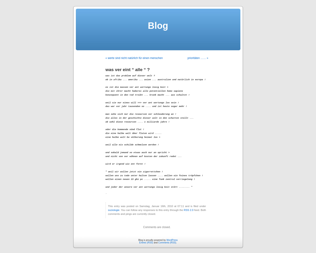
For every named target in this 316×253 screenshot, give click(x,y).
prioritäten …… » (198, 58)
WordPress (172, 240)
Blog (158, 26)
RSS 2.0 (188, 210)
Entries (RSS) (146, 242)
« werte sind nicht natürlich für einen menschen (134, 58)
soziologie (113, 210)
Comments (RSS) (167, 242)
